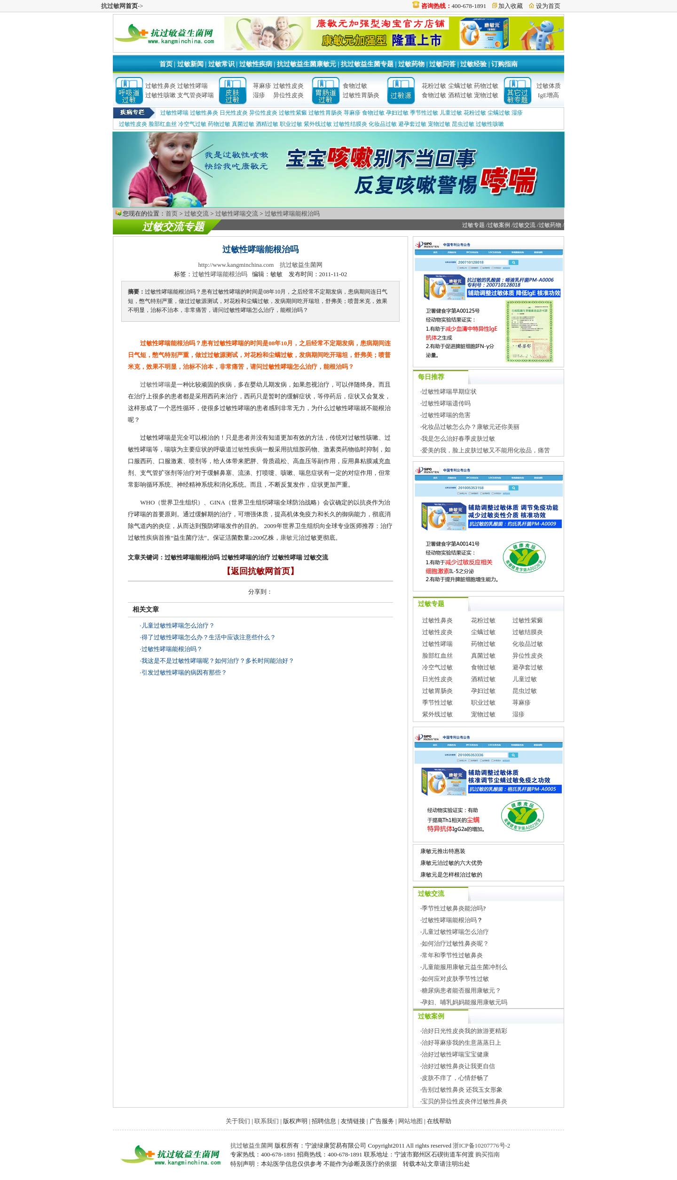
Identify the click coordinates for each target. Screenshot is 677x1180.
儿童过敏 (451, 112)
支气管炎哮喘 (195, 95)
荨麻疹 (262, 85)
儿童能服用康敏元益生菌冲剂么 (464, 966)
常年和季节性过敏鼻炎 (452, 955)
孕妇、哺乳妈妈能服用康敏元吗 (464, 1002)
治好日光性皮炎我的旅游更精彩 (464, 1030)
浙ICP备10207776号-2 (481, 1145)
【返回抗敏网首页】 (260, 571)
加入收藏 (510, 5)
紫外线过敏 (318, 124)
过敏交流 (196, 213)
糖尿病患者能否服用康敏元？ (461, 990)
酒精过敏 (460, 95)
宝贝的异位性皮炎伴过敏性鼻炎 (464, 1101)
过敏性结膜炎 (350, 124)
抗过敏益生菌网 (301, 264)
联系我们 (266, 1121)
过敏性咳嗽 (160, 95)
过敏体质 (548, 85)
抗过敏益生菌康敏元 (306, 64)
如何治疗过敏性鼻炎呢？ (455, 943)
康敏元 (289, 537)
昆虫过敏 (463, 124)
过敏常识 (221, 64)
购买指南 (487, 1154)
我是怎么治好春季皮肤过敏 (458, 438)
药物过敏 (486, 85)
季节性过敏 (424, 112)
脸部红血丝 (163, 124)
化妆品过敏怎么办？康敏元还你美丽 (471, 426)
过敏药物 (411, 64)
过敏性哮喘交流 (236, 213)
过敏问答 (442, 64)
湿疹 (259, 95)
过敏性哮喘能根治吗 (292, 213)
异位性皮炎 (288, 95)
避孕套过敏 (412, 124)
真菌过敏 (243, 124)
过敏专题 (473, 225)
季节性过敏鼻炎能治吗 (452, 908)
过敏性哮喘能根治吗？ (172, 648)
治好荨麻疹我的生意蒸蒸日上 (461, 1042)
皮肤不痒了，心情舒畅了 (455, 1077)
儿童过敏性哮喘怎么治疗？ (178, 625)
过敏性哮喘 (192, 85)
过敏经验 (473, 64)
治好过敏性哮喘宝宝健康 (455, 1054)
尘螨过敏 (460, 85)
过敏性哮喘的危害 (446, 415)
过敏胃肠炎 (437, 690)
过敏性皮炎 (288, 85)
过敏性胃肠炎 (361, 95)
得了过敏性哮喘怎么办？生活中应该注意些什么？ (209, 637)
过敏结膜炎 (527, 632)
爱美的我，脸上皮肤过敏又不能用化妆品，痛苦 (486, 450)
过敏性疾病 (255, 64)
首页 (166, 64)
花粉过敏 (434, 85)
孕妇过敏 (397, 112)
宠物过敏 (486, 95)
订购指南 (504, 64)
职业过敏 (291, 124)
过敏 (238, 449)
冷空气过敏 (192, 124)
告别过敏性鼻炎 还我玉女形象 (462, 1089)
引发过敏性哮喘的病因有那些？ (184, 672)
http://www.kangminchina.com (236, 264)
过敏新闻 (190, 64)
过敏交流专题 (173, 227)
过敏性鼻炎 (160, 85)
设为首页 (548, 5)
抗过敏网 (113, 5)
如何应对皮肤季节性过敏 (455, 978)
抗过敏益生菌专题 (367, 64)
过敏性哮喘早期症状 (449, 391)
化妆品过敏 (383, 124)
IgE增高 (548, 95)
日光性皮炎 (234, 112)
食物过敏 (355, 85)
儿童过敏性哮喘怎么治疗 (455, 931)
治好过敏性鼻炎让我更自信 (458, 1066)
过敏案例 (499, 225)
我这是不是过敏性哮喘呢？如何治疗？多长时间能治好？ (218, 660)
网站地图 (410, 1121)
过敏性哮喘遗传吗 (446, 403)
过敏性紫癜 (293, 112)
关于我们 (238, 1121)
